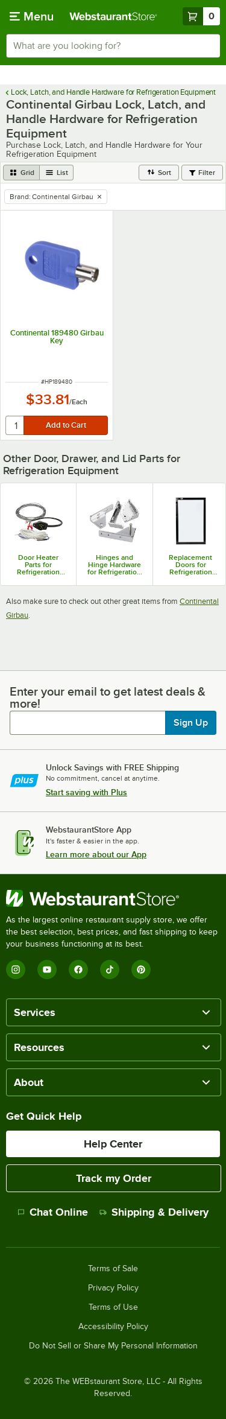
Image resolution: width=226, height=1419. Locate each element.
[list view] (57, 172)
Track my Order (113, 1178)
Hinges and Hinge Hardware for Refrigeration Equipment (114, 565)
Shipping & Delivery (154, 1212)
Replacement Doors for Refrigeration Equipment (190, 565)
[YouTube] (47, 969)
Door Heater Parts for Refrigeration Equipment (38, 565)
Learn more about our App (96, 854)
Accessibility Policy (113, 1326)
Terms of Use (113, 1307)
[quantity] (15, 425)
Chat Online (52, 1212)
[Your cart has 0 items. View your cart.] (201, 16)
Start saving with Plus (86, 792)
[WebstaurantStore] (113, 898)
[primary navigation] (31, 16)
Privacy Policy (113, 1288)
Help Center (113, 1144)
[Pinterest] (141, 969)
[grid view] (21, 172)
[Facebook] (78, 969)
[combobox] (113, 46)
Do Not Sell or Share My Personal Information (113, 1346)
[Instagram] (15, 969)
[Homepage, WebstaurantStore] (113, 16)
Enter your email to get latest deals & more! (108, 697)
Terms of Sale (113, 1269)
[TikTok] (109, 969)
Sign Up (191, 722)
